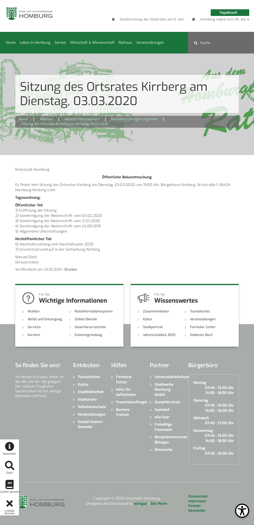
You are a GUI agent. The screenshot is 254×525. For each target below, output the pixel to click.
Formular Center (203, 327)
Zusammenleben (156, 311)
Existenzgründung (88, 335)
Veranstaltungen (150, 42)
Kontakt (194, 506)
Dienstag (200, 400)
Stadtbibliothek (91, 391)
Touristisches (200, 311)
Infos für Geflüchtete (126, 392)
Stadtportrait (153, 327)
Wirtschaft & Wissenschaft (92, 42)
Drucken (70, 269)
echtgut (140, 503)
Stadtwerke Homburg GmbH (164, 389)
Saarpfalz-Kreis (167, 402)
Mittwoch (201, 418)
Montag (199, 382)
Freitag (199, 448)
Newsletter (197, 510)
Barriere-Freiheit (123, 412)
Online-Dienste (86, 319)
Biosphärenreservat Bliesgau (168, 439)
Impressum (197, 501)
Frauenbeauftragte (129, 402)
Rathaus (125, 42)
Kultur (147, 319)
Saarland (162, 409)
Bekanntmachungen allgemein (134, 119)
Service (60, 42)
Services (34, 327)
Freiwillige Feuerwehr (163, 427)
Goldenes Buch (201, 335)
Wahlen (33, 311)
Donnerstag (203, 430)
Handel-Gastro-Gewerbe (90, 424)
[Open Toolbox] (242, 511)
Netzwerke (163, 449)
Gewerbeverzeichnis (90, 327)
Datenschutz (198, 496)
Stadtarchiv (87, 399)
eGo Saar (162, 417)
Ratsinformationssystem (93, 311)
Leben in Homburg (35, 42)
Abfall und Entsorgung (45, 319)
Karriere (34, 335)
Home (11, 42)
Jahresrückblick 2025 (159, 335)
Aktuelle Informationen (82, 119)
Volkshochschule (91, 406)
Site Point (159, 503)
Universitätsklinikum (168, 376)
